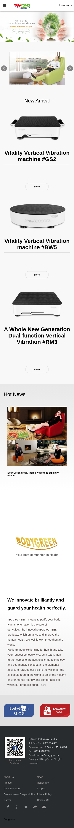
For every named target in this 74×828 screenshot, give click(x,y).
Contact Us (43, 800)
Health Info (43, 782)
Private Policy (44, 794)
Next (70, 68)
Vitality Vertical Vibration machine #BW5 (37, 244)
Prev (4, 68)
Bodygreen (9, 819)
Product (8, 782)
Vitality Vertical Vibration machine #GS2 (37, 156)
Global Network (12, 788)
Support (41, 788)
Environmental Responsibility (19, 794)
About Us (9, 777)
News (40, 777)
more (37, 186)
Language (65, 5)
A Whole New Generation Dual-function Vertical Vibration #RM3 (37, 335)
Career (7, 800)
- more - (43, 685)
